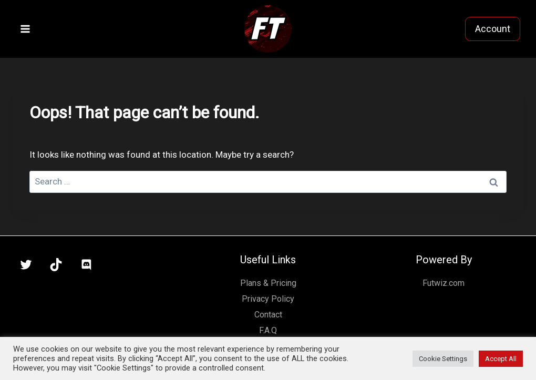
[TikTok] (56, 265)
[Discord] (86, 265)
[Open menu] (25, 28)
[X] (26, 265)
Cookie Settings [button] (443, 359)
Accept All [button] (501, 359)
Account (492, 28)
